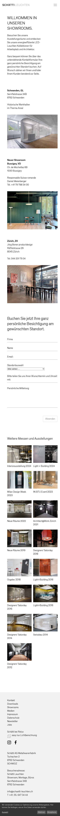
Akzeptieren (51, 812)
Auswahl (5, 812)
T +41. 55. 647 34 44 (17, 794)
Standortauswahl (15, 365)
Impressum (12, 714)
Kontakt (11, 700)
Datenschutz (13, 717)
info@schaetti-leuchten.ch (20, 791)
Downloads (12, 703)
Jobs (9, 724)
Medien (10, 710)
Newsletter (12, 721)
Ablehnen (41, 812)
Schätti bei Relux (15, 731)
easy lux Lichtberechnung (24, 735)
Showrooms (13, 707)
